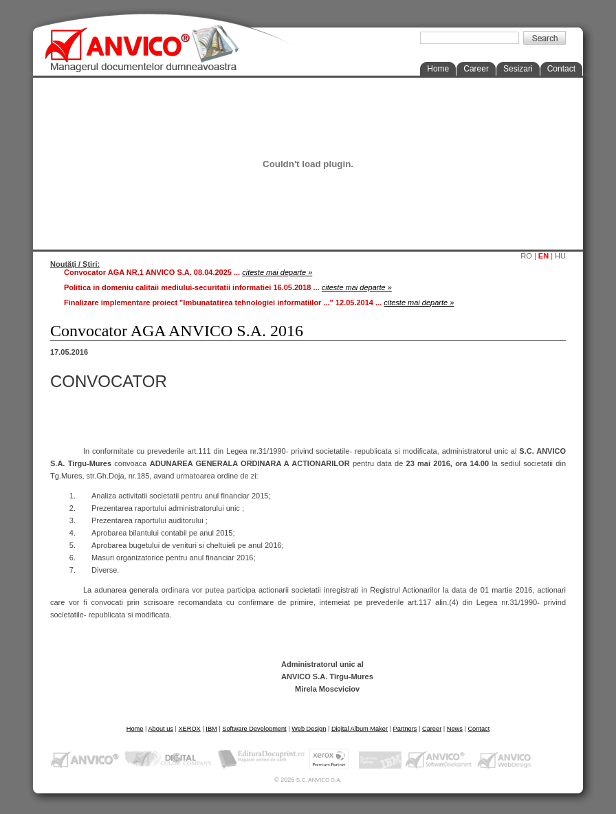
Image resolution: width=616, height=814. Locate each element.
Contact (561, 69)
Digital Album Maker (359, 728)
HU (560, 256)
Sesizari (518, 69)
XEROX (189, 728)
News (455, 728)
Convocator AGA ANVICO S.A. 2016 (176, 331)
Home (438, 69)
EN (543, 256)
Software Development (254, 728)
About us (160, 728)
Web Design (309, 728)
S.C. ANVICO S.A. (319, 780)
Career (476, 69)
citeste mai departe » (277, 272)
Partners (405, 728)
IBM (211, 728)
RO (526, 256)
